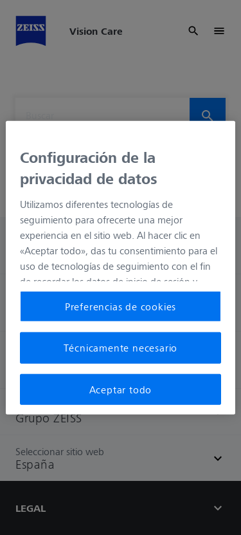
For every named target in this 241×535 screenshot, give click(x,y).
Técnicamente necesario (121, 348)
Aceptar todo (120, 389)
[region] (120, 267)
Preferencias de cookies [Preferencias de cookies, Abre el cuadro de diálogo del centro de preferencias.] (120, 306)
